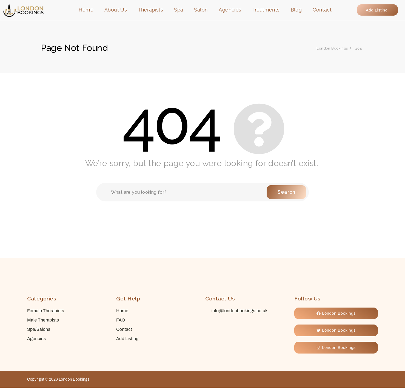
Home (86, 10)
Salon (201, 10)
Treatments (266, 10)
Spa (178, 10)
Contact (322, 10)
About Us (115, 10)
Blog (296, 10)
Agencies (230, 10)
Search (286, 192)
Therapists (150, 10)
